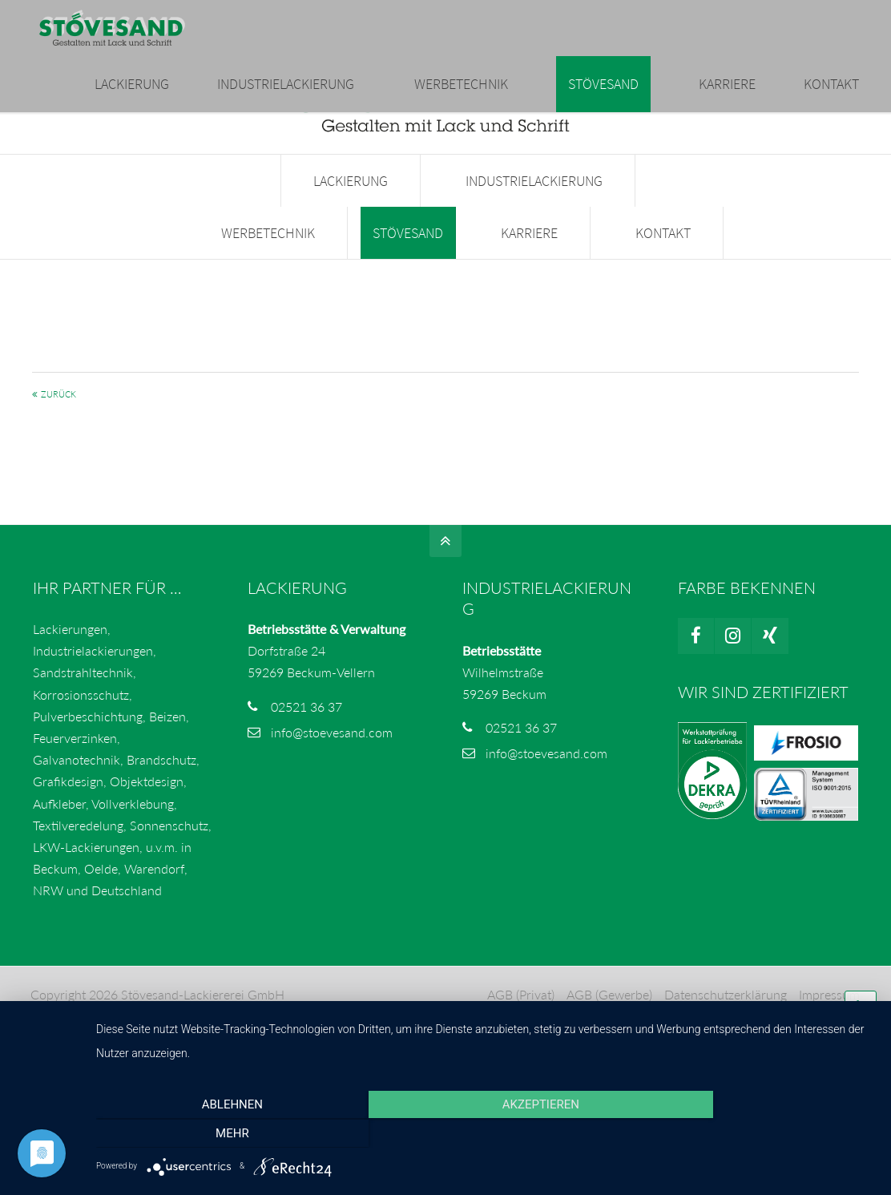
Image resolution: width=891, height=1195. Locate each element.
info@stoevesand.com (316, 16)
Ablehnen (213, 1134)
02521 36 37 (306, 714)
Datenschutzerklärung (724, 1002)
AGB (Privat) (520, 1002)
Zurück (58, 403)
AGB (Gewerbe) (608, 1002)
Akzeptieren (485, 1134)
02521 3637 (190, 16)
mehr (758, 1134)
